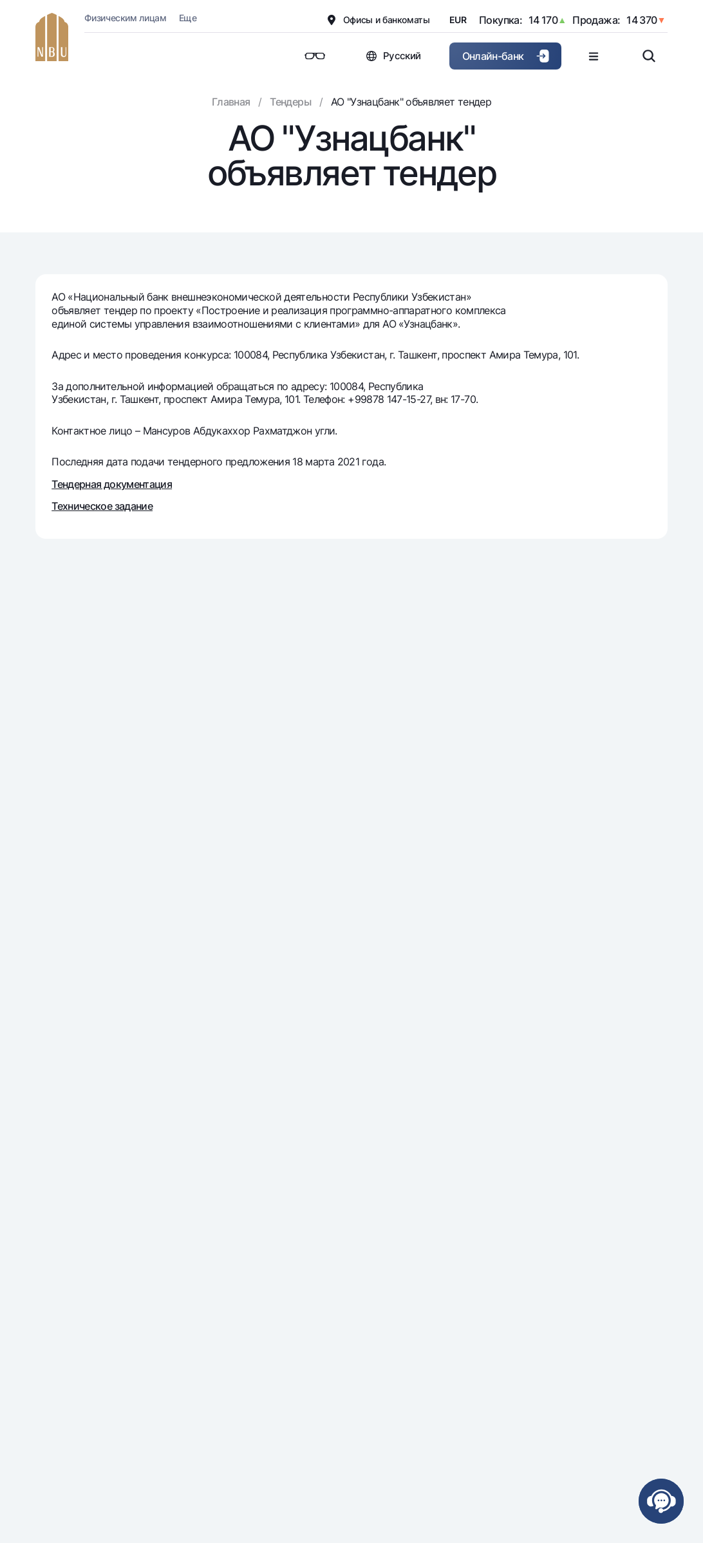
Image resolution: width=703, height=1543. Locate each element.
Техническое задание (102, 506)
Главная (231, 101)
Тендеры (290, 101)
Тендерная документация (112, 484)
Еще (187, 17)
